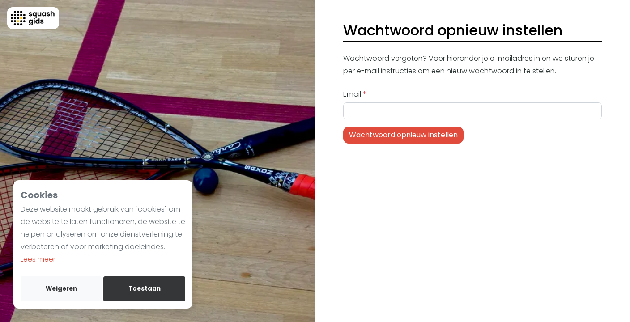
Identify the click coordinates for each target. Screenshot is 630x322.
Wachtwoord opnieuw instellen (403, 135)
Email (353, 94)
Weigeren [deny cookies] (61, 288)
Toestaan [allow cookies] (144, 288)
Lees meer (38, 259)
